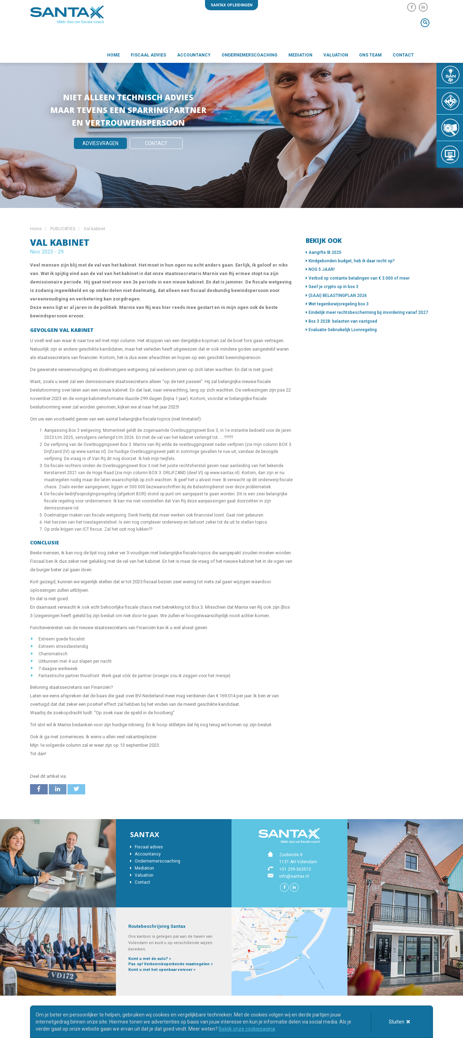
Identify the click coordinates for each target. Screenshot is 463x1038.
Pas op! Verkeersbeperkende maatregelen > (170, 964)
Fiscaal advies (148, 55)
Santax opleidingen (231, 5)
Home (113, 55)
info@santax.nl (294, 876)
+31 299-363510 (295, 869)
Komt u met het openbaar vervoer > (161, 969)
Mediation (300, 55)
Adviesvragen (100, 143)
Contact (403, 55)
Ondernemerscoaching (249, 55)
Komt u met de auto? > (149, 958)
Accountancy (194, 55)
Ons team (370, 55)
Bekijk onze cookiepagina (247, 1029)
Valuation (335, 55)
